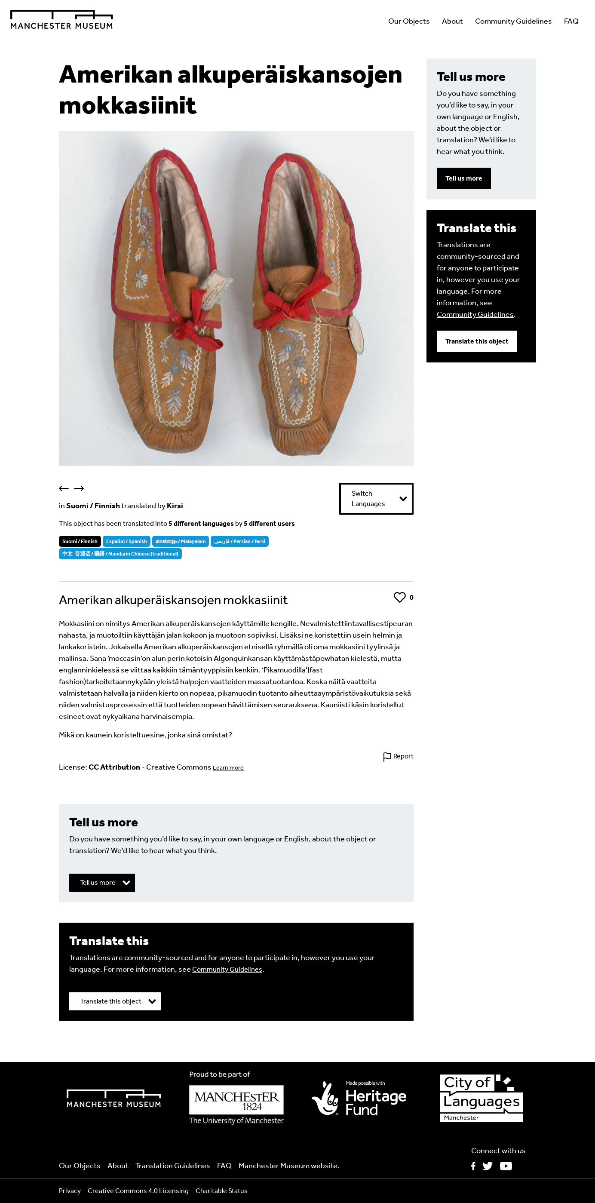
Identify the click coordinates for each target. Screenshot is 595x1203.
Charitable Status (222, 1191)
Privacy (70, 1191)
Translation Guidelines (172, 1165)
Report (403, 756)
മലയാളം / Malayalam (180, 541)
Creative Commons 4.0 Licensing (138, 1191)
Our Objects (409, 21)
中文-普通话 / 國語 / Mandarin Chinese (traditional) (120, 554)
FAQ (571, 21)
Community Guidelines (513, 21)
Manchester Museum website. (289, 1165)
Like (399, 597)
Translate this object (477, 341)
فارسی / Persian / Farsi (239, 541)
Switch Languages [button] (368, 498)
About (452, 21)
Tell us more (463, 178)
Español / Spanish (126, 541)
